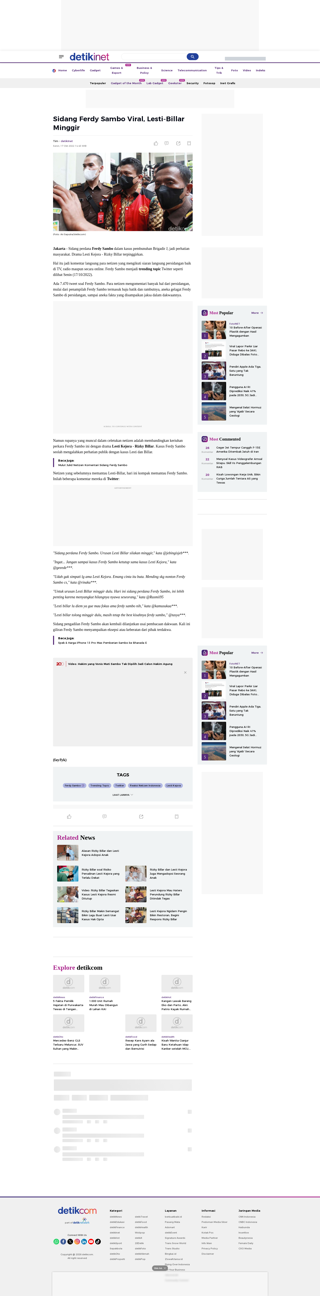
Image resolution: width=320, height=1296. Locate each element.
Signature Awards (175, 1237)
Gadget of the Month (127, 82)
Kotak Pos (207, 1232)
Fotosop (209, 83)
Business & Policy (144, 70)
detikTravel (141, 1216)
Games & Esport (120, 69)
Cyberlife (78, 70)
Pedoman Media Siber (214, 1222)
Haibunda (244, 1227)
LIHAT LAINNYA (123, 794)
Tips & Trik (218, 70)
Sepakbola (116, 1248)
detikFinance (117, 1227)
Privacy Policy (210, 1248)
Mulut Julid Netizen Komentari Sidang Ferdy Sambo (92, 465)
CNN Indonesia (247, 1216)
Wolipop (140, 1232)
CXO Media (245, 1248)
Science (167, 70)
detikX (138, 1237)
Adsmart (170, 1227)
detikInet (115, 1232)
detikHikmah (142, 1253)
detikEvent (171, 1232)
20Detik (139, 1243)
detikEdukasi (117, 1222)
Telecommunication (192, 70)
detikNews (116, 1216)
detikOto (115, 1253)
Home (62, 70)
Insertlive (244, 1232)
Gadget (95, 70)
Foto (234, 70)
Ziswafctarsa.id (174, 1259)
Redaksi (206, 1216)
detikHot (115, 1237)
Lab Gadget (156, 82)
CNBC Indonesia (248, 1222)
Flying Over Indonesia (177, 1264)
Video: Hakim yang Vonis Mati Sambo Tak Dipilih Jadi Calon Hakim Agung (120, 664)
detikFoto (140, 1248)
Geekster (176, 82)
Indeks (260, 70)
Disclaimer (208, 1253)
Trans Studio (172, 1248)
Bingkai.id (170, 1253)
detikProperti (117, 1259)
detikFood (141, 1222)
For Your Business (175, 1269)
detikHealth (141, 1227)
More (257, 312)
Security (193, 83)
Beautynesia (246, 1237)
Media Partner (210, 1237)
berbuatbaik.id (173, 1216)
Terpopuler (98, 83)
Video (247, 70)
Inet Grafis (227, 83)
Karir (204, 1227)
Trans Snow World (175, 1243)
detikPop (140, 1259)
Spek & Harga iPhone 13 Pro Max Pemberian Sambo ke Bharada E (102, 642)
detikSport (116, 1243)
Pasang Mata (172, 1222)
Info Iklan (207, 1243)
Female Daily (246, 1243)
